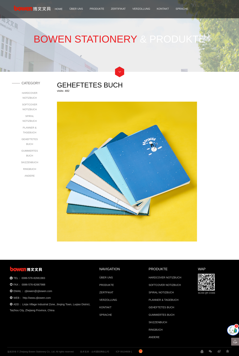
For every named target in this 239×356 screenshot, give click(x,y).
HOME (59, 8)
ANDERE (30, 175)
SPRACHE (182, 8)
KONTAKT (163, 8)
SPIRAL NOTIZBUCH (30, 118)
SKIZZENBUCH (29, 162)
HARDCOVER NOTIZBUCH (29, 95)
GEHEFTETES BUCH (29, 141)
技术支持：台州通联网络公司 (94, 351)
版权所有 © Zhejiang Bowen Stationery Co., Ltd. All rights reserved (40, 351)
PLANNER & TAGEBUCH (30, 130)
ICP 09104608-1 (124, 351)
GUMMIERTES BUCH (29, 153)
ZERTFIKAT (106, 292)
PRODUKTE (97, 8)
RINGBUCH (29, 169)
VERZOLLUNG (141, 8)
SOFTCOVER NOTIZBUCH (29, 107)
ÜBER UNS (76, 8)
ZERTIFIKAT (118, 8)
